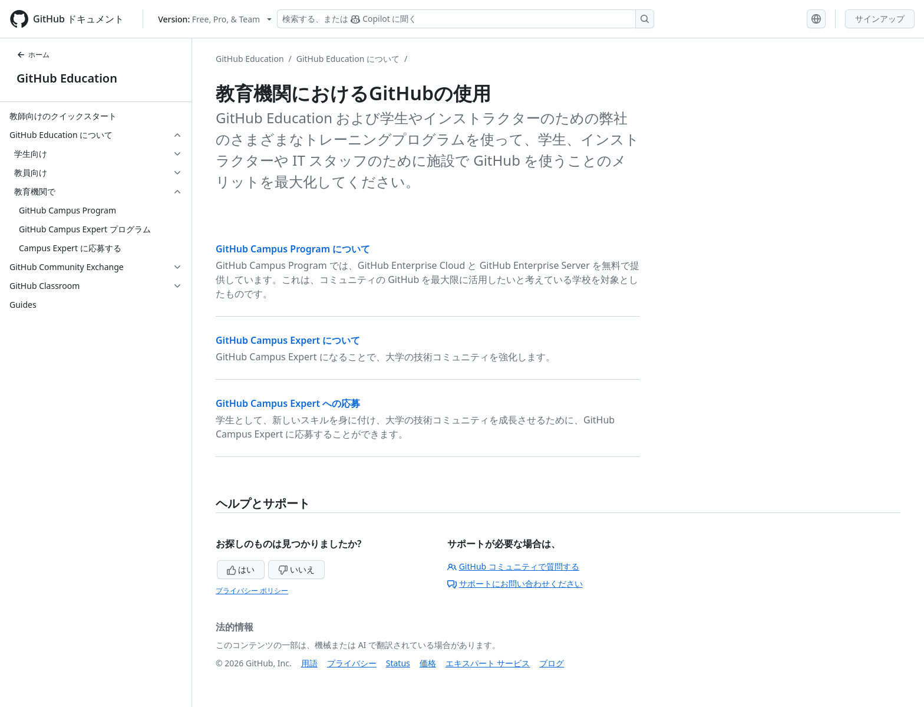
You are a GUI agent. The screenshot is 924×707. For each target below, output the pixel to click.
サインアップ (880, 18)
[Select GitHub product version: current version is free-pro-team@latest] (215, 19)
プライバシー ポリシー (252, 591)
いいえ (296, 569)
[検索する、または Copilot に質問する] (465, 18)
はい (241, 569)
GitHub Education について (348, 58)
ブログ (551, 663)
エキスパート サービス (488, 663)
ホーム (33, 55)
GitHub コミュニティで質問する (513, 566)
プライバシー (352, 663)
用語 (309, 663)
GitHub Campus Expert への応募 (288, 403)
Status (398, 663)
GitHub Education (66, 78)
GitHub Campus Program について (293, 248)
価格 (428, 663)
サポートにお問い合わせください (515, 583)
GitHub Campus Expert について (288, 340)
